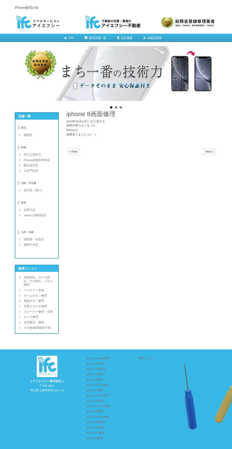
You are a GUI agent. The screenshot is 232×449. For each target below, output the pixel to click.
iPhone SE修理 (95, 422)
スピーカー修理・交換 (38, 311)
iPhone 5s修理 (95, 427)
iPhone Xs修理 (95, 363)
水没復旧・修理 (34, 322)
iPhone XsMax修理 (98, 358)
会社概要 (127, 38)
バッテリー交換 (34, 290)
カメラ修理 (31, 317)
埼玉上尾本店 (32, 154)
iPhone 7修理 (94, 390)
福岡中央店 (31, 244)
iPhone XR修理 (95, 369)
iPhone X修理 (94, 374)
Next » (209, 151)
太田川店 (29, 209)
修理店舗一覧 (97, 38)
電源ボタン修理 (34, 300)
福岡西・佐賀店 (34, 239)
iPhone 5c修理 (95, 432)
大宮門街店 (31, 170)
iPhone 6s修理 (95, 401)
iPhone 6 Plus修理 (97, 416)
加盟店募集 (154, 38)
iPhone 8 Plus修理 (97, 384)
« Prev (73, 151)
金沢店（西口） (34, 190)
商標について (146, 358)
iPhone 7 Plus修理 (97, 395)
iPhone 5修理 (94, 438)
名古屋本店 (97, 121)
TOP (71, 38)
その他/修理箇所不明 (37, 327)
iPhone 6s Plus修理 (98, 406)
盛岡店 (28, 135)
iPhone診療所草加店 (37, 160)
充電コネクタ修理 (35, 306)
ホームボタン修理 (35, 295)
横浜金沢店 (31, 165)
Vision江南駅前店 (35, 215)
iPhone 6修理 (94, 411)
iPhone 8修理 (94, 379)
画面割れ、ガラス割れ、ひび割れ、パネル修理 (38, 281)
